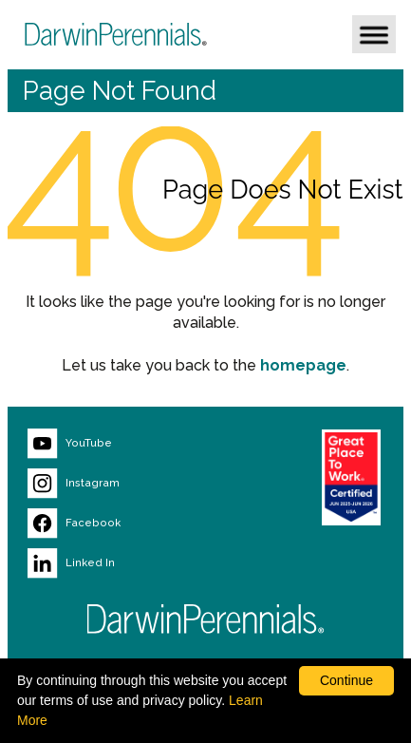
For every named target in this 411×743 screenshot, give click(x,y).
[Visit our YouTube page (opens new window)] (124, 443)
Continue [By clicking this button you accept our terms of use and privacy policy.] (346, 680)
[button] (374, 34)
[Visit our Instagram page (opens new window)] (124, 483)
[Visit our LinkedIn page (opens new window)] (124, 563)
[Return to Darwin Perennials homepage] (206, 619)
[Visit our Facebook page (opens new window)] (124, 523)
